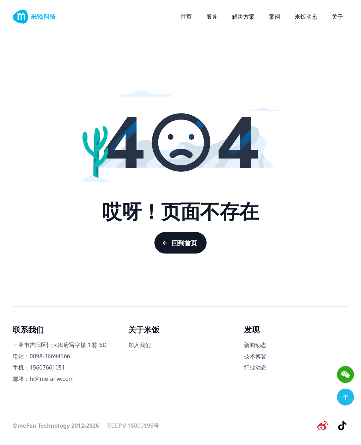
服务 (212, 16)
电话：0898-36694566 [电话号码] (41, 360)
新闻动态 (255, 349)
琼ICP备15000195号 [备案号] (133, 429)
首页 (186, 16)
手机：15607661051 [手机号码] (39, 371)
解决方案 (243, 16)
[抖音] (342, 428)
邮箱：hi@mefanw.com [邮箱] (43, 382)
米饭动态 (306, 16)
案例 (274, 16)
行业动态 (255, 371)
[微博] (324, 428)
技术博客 (255, 360)
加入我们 (139, 349)
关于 (337, 16)
